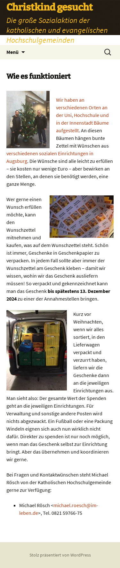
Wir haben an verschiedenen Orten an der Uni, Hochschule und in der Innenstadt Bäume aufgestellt (82, 115)
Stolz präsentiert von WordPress (60, 555)
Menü (12, 52)
